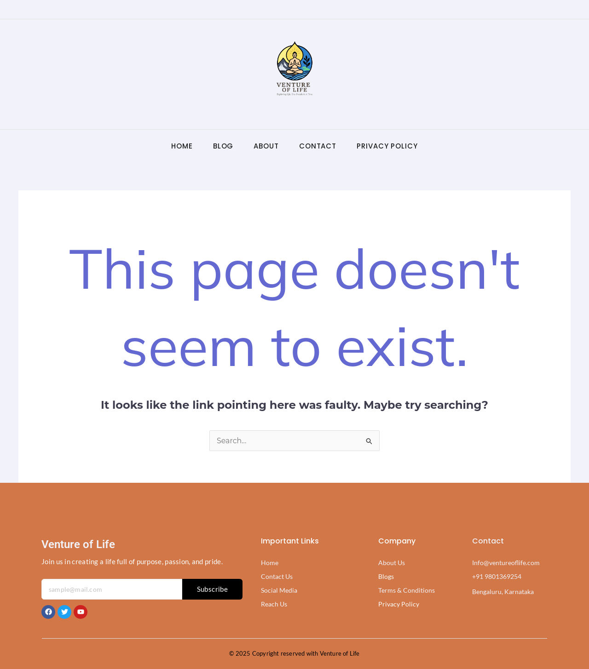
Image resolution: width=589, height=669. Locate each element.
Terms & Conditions (406, 590)
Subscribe (212, 589)
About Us (391, 562)
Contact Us (277, 576)
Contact (317, 146)
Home (182, 146)
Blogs (386, 576)
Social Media (279, 590)
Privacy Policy (387, 146)
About (266, 146)
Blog (223, 146)
